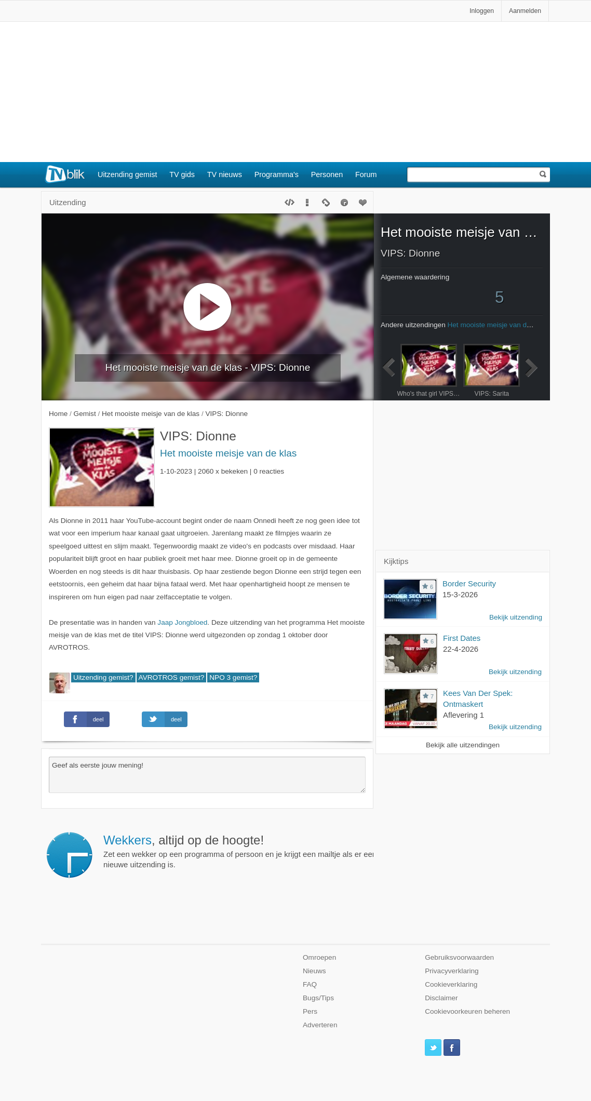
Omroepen (319, 957)
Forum (366, 174)
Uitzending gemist (127, 174)
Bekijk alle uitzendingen (463, 745)
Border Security (469, 583)
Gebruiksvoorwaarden (459, 957)
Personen (327, 174)
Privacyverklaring (452, 971)
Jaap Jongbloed (182, 622)
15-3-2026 (460, 594)
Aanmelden (525, 11)
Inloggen (481, 11)
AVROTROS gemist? (172, 677)
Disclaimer (441, 998)
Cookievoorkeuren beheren (467, 1011)
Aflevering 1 (463, 714)
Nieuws (314, 971)
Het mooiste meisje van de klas (228, 453)
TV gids (182, 174)
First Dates (461, 638)
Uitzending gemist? (103, 677)
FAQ (310, 984)
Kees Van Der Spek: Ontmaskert (478, 698)
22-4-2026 (460, 649)
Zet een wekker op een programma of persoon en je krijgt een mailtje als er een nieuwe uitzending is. (256, 851)
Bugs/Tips (318, 998)
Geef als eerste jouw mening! (207, 775)
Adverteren (320, 1025)
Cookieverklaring (451, 984)
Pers (310, 1011)
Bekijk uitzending (515, 617)
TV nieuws (224, 174)
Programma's (276, 174)
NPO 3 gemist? (233, 677)
